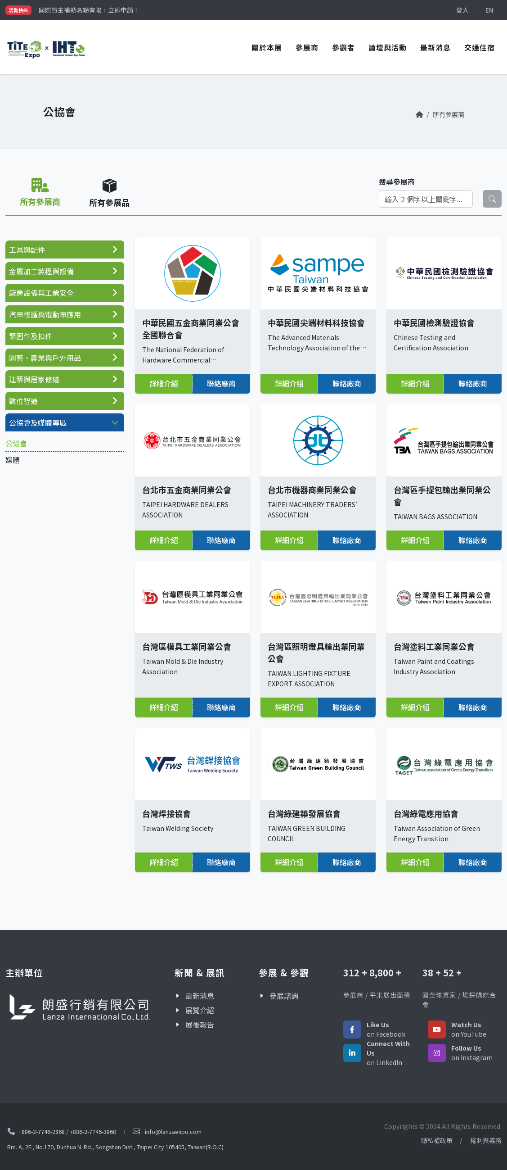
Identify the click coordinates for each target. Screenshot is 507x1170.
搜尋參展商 (397, 181)
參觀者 (343, 47)
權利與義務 (486, 1140)
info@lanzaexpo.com (173, 1131)
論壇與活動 (387, 47)
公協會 (16, 443)
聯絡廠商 (221, 383)
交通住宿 (479, 47)
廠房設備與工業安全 (41, 292)
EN (489, 9)
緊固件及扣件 (30, 336)
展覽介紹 (199, 1010)
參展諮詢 (283, 995)
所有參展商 (448, 114)
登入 (462, 9)
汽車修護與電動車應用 (45, 314)
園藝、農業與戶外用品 (45, 357)
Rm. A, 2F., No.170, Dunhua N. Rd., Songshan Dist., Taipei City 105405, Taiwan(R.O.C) (115, 1147)
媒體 (12, 459)
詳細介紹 (163, 383)
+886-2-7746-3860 (93, 1131)
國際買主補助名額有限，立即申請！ (89, 9)
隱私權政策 (437, 1140)
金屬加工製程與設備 (41, 271)
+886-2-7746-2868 (41, 1131)
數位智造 (23, 400)
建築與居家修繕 (34, 379)
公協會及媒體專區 (38, 422)
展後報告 (199, 1024)
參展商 (307, 47)
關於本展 (266, 47)
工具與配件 (27, 249)
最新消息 (435, 47)
